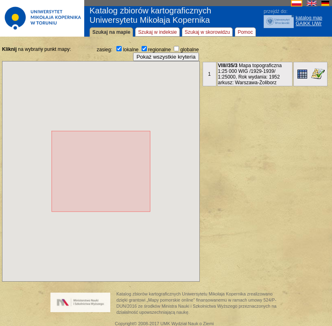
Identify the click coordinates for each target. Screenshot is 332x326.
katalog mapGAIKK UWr (309, 20)
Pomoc (245, 32)
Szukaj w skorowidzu (207, 32)
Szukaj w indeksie (157, 32)
